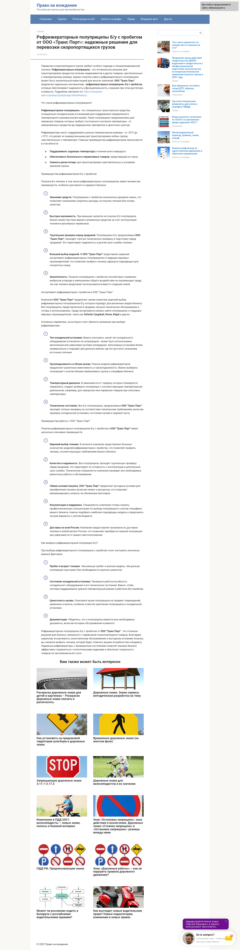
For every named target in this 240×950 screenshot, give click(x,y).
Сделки (62, 19)
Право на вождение (57, 5)
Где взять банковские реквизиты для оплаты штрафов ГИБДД (184, 104)
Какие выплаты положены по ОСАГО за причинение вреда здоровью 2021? (186, 119)
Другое (168, 19)
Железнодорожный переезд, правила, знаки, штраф (185, 135)
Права (131, 19)
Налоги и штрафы (111, 19)
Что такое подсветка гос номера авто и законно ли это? (186, 45)
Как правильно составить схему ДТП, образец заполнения (186, 88)
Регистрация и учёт (84, 19)
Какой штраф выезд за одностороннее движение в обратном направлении (187, 151)
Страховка (46, 19)
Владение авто (149, 19)
